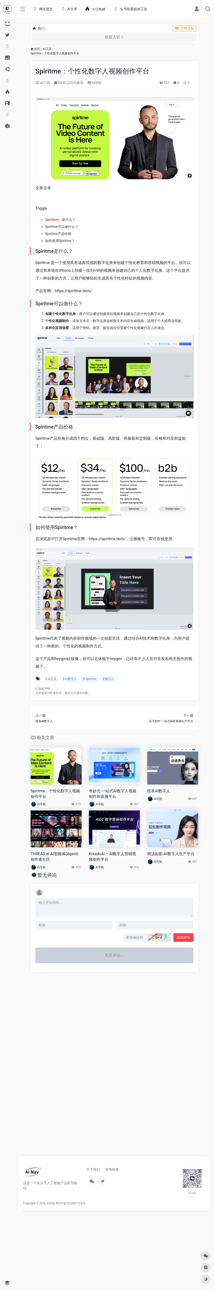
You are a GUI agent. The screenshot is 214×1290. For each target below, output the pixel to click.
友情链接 (112, 1169)
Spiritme (51, 220)
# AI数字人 (70, 679)
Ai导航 (94, 83)
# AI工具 (50, 679)
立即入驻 (184, 28)
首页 (37, 49)
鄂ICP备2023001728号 (70, 1203)
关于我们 (93, 1169)
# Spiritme (89, 679)
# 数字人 (108, 679)
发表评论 (183, 937)
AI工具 (47, 49)
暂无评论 (47, 875)
